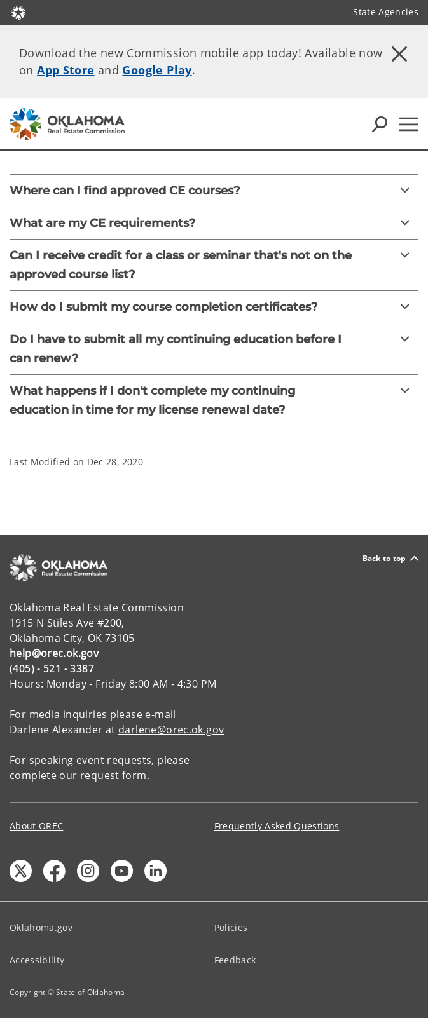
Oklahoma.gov (41, 927)
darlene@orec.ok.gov (171, 729)
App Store (65, 70)
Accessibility (37, 960)
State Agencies (385, 12)
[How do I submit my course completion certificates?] (214, 307)
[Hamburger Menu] (408, 124)
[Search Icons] (379, 124)
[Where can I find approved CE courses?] (214, 191)
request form (113, 775)
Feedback (235, 960)
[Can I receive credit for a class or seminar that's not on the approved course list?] (214, 265)
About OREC (36, 826)
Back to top (390, 558)
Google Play (156, 70)
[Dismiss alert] (399, 54)
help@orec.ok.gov (54, 653)
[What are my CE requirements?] (214, 223)
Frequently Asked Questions (277, 826)
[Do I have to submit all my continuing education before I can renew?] (214, 348)
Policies (231, 927)
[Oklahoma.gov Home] (18, 12)
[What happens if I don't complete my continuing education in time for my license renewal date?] (214, 400)
